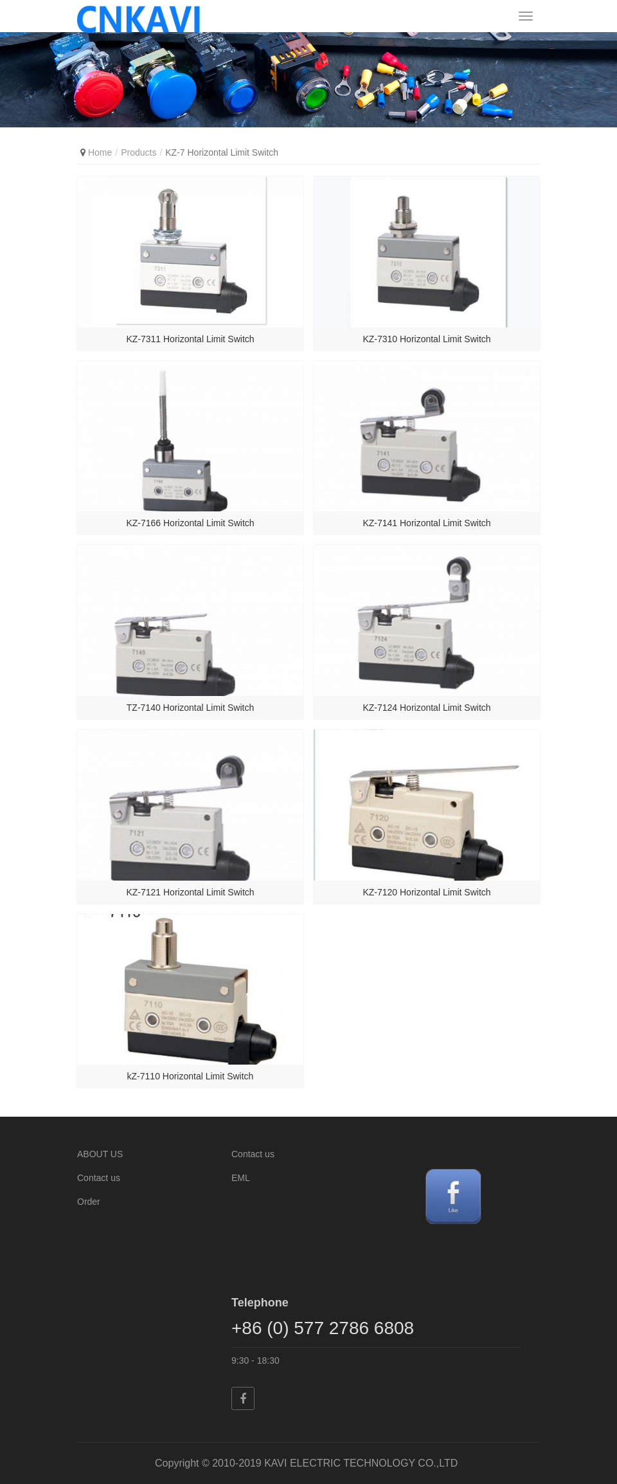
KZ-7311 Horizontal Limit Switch (190, 339)
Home (100, 152)
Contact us (98, 1178)
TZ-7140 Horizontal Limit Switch (190, 707)
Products (138, 152)
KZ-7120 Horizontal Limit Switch (426, 892)
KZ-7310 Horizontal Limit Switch (426, 339)
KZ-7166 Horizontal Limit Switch (190, 523)
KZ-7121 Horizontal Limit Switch (190, 892)
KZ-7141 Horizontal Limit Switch (426, 523)
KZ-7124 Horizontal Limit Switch (426, 707)
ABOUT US (100, 1154)
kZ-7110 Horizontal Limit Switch (190, 1076)
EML (240, 1178)
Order (88, 1201)
